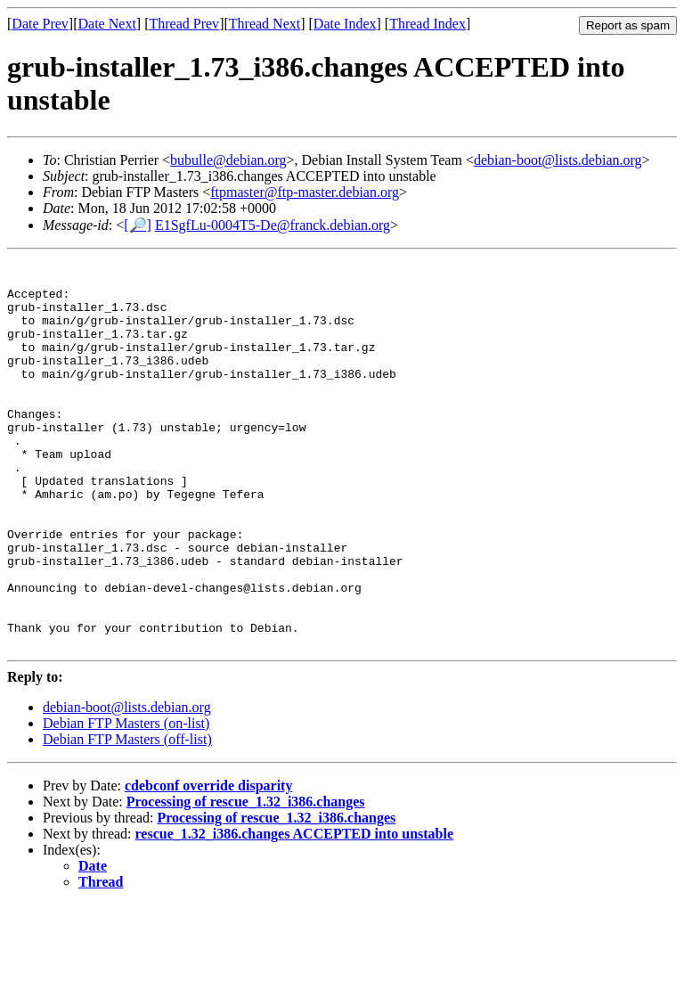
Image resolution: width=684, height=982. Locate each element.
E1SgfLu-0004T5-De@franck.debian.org (272, 225)
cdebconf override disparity (208, 863)
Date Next (107, 23)
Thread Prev (184, 23)
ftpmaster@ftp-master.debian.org (304, 192)
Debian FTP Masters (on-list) (126, 800)
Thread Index (427, 23)
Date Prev (40, 23)
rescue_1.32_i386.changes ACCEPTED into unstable (294, 911)
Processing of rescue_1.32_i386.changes (245, 879)
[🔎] (137, 225)
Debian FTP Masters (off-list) (127, 816)
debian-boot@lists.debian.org (558, 160)
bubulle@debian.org (228, 160)
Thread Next (264, 23)
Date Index (345, 23)
